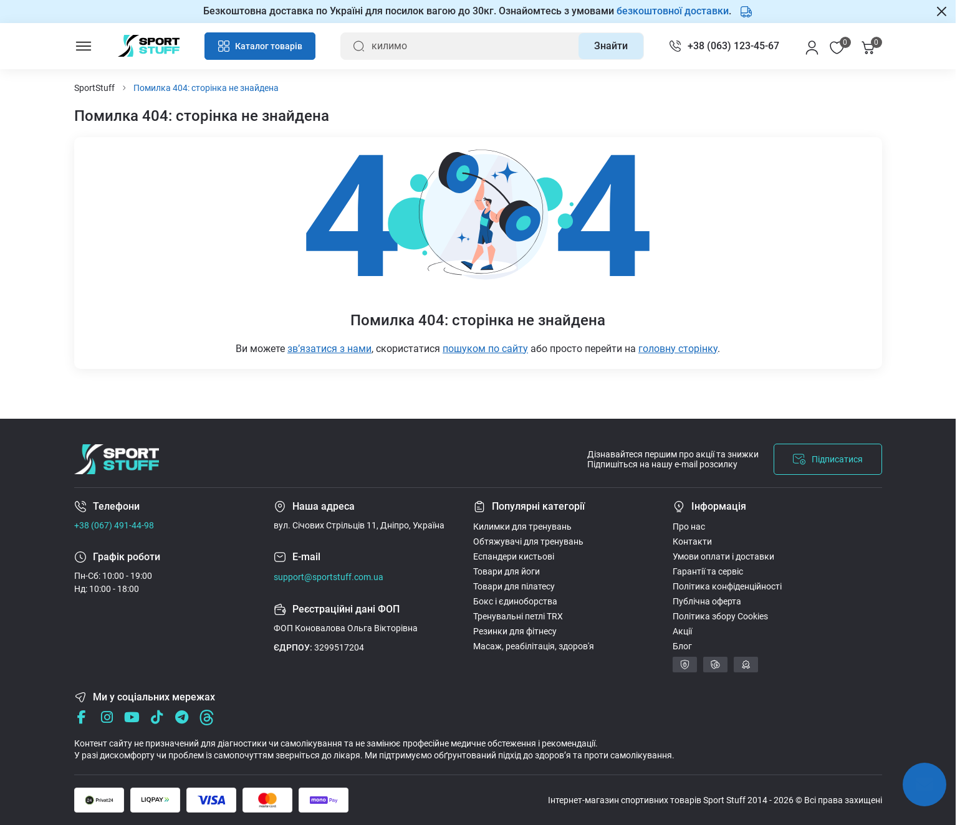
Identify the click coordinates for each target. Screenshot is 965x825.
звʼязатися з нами (329, 349)
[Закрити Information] (941, 11)
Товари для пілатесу (514, 586)
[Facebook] (82, 717)
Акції (682, 631)
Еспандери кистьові (513, 556)
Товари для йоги (506, 571)
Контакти (692, 541)
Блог (682, 646)
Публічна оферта (707, 601)
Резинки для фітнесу (515, 631)
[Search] (611, 46)
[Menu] (83, 46)
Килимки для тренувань (522, 527)
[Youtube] (132, 717)
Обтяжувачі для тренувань (528, 541)
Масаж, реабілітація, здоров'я (533, 646)
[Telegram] (182, 717)
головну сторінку (678, 349)
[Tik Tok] (157, 717)
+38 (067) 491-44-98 (114, 525)
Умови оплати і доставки (723, 556)
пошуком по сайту (485, 349)
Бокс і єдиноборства (515, 601)
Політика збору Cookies (720, 616)
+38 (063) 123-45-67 (733, 46)
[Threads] (206, 717)
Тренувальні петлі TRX (518, 616)
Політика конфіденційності (727, 586)
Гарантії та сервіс (708, 571)
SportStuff (94, 88)
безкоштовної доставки (673, 11)
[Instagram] (107, 717)
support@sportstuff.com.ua (328, 577)
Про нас (689, 527)
